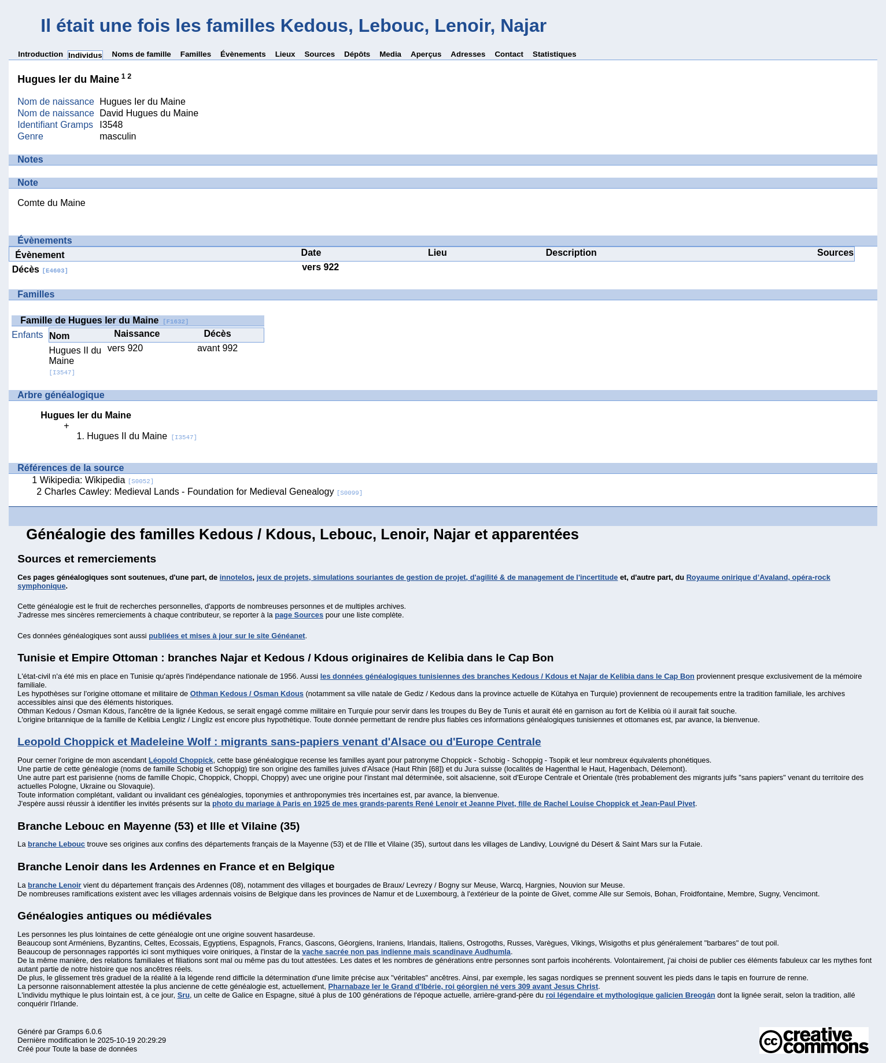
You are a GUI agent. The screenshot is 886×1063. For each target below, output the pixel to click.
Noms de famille (141, 54)
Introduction (40, 54)
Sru (184, 995)
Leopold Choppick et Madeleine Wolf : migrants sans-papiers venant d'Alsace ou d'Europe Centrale (279, 741)
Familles (195, 54)
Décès (40, 269)
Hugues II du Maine (142, 436)
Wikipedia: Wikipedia (97, 480)
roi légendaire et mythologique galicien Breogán (630, 995)
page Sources (299, 614)
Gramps (70, 1031)
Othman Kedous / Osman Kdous (247, 693)
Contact (508, 54)
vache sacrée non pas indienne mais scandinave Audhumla (406, 951)
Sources (319, 54)
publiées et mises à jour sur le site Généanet (227, 635)
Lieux (285, 54)
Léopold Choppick (181, 760)
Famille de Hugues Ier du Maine (104, 320)
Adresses (468, 54)
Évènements (243, 54)
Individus (85, 55)
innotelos (236, 577)
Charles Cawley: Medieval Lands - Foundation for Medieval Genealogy (204, 491)
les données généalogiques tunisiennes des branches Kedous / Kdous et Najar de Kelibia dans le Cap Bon (507, 676)
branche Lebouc (56, 844)
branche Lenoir (54, 885)
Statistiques (555, 54)
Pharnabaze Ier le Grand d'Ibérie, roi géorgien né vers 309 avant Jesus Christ (463, 986)
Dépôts (357, 54)
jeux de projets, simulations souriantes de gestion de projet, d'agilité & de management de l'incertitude (437, 577)
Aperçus (426, 54)
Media (390, 54)
